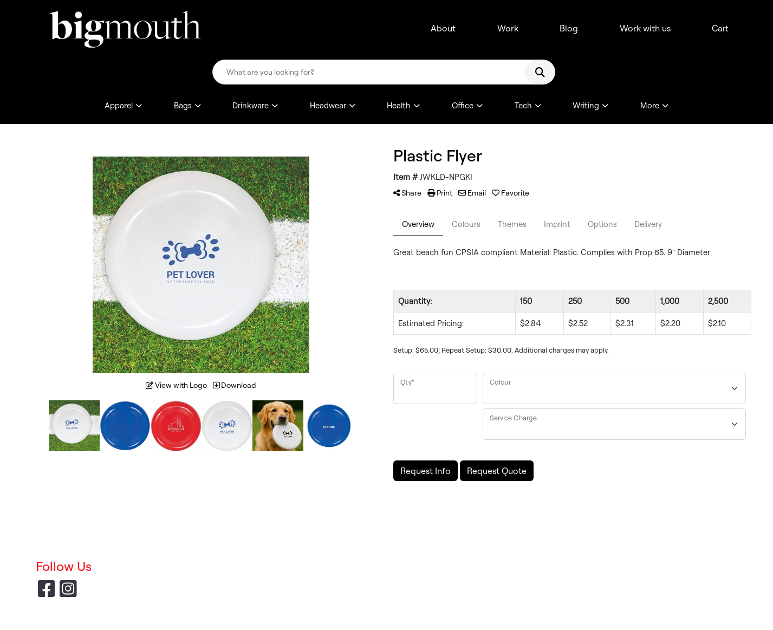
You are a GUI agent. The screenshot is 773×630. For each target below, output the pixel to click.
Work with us (645, 28)
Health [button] (399, 105)
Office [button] (462, 105)
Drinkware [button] (250, 105)
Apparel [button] (119, 105)
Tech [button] (523, 105)
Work (507, 28)
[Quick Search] (372, 72)
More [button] (649, 105)
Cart (720, 28)
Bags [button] (183, 105)
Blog (569, 28)
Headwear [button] (328, 105)
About (443, 28)
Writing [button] (586, 105)
